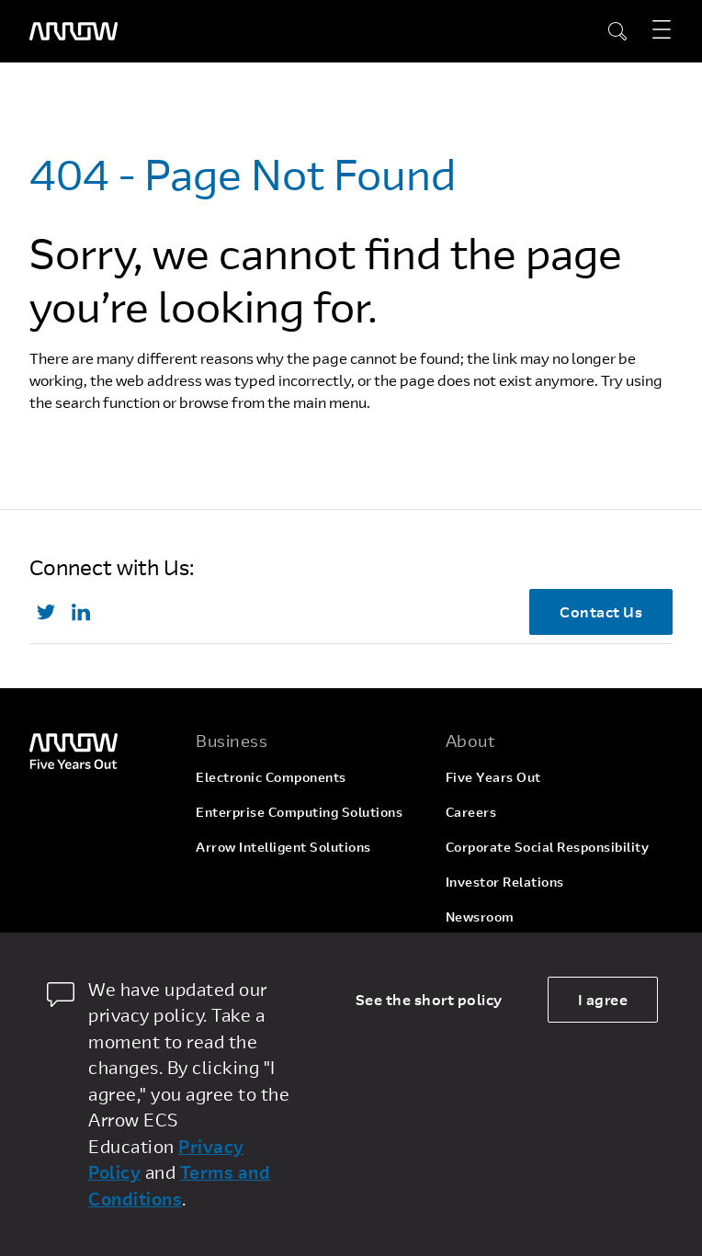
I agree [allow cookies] (603, 999)
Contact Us (601, 611)
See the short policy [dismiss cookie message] (429, 999)
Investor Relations (505, 881)
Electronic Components (271, 777)
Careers (471, 811)
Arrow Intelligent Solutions (283, 846)
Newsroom (480, 916)
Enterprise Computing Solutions (299, 811)
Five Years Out (493, 777)
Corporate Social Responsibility (548, 846)
